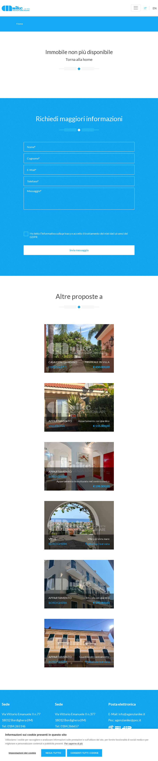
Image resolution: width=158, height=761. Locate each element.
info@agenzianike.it (132, 714)
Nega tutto (53, 753)
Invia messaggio (79, 250)
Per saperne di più (73, 743)
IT (145, 8)
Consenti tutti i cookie (85, 753)
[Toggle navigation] (136, 7)
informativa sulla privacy (56, 233)
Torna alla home (79, 59)
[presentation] (50, 221)
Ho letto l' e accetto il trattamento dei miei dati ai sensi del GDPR (79, 235)
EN (155, 8)
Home (20, 23)
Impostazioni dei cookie (22, 753)
